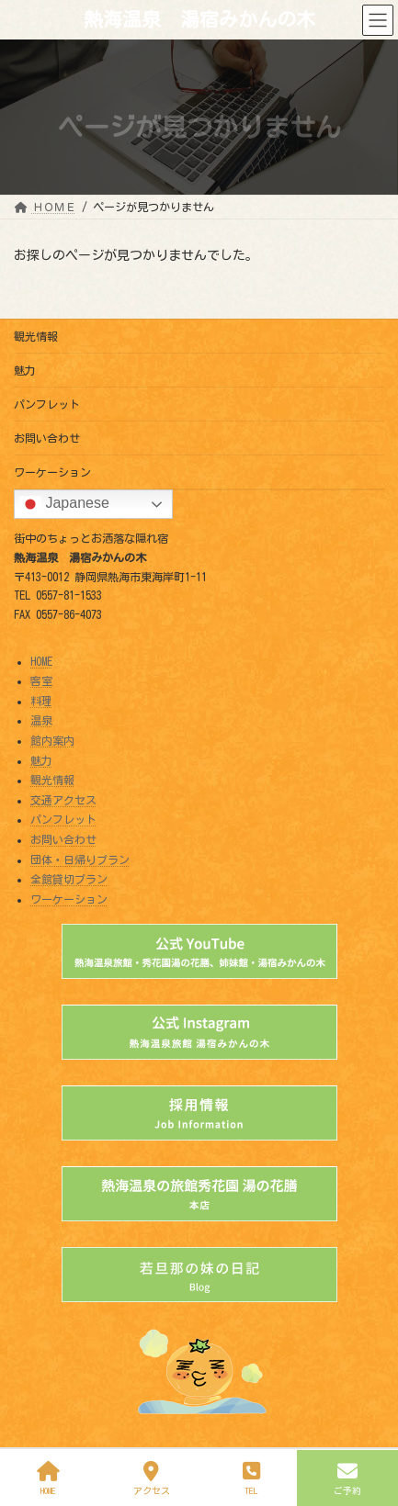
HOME (41, 661)
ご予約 (347, 1478)
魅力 (25, 370)
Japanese (64, 504)
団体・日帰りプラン (80, 859)
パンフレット (47, 404)
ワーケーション (52, 472)
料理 (41, 700)
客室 (41, 680)
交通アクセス (63, 799)
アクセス (152, 1478)
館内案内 (52, 740)
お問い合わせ (47, 438)
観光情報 (36, 336)
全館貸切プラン (69, 878)
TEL (252, 1478)
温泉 (41, 720)
